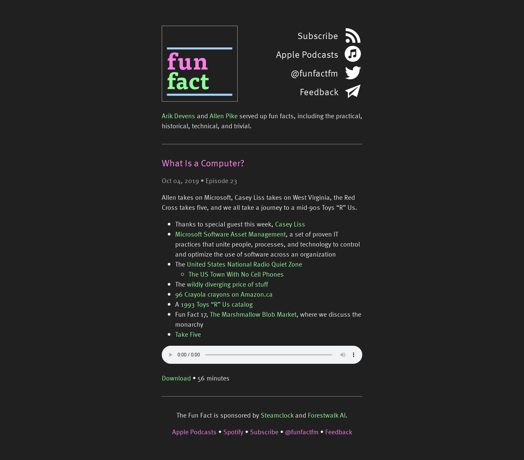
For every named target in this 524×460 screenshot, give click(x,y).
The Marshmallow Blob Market (253, 314)
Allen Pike (224, 116)
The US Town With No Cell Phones (236, 274)
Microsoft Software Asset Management (230, 234)
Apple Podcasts (194, 432)
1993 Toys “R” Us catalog (217, 304)
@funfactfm (301, 432)
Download (176, 378)
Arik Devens (178, 116)
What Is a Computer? (203, 163)
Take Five (188, 334)
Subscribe (264, 432)
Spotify (233, 432)
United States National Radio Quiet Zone (244, 264)
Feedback (338, 432)
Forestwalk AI (327, 415)
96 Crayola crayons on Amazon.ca (224, 294)
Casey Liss (290, 224)
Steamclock (277, 415)
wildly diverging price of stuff (227, 284)
